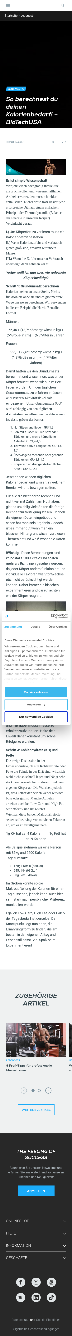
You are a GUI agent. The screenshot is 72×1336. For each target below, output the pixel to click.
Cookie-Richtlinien (48, 1320)
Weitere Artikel (36, 1110)
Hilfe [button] (11, 1233)
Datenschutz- (21, 1320)
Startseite (11, 15)
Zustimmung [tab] (13, 626)
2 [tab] (39, 1090)
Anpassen (36, 704)
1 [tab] (33, 1090)
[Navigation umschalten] (8, 5)
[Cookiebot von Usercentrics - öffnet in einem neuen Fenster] (51, 616)
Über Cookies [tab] (58, 626)
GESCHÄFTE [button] (16, 1257)
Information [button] (18, 1245)
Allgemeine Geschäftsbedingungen (36, 1329)
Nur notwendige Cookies (36, 716)
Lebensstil (27, 15)
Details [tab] (35, 626)
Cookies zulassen (36, 692)
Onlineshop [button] (17, 1221)
